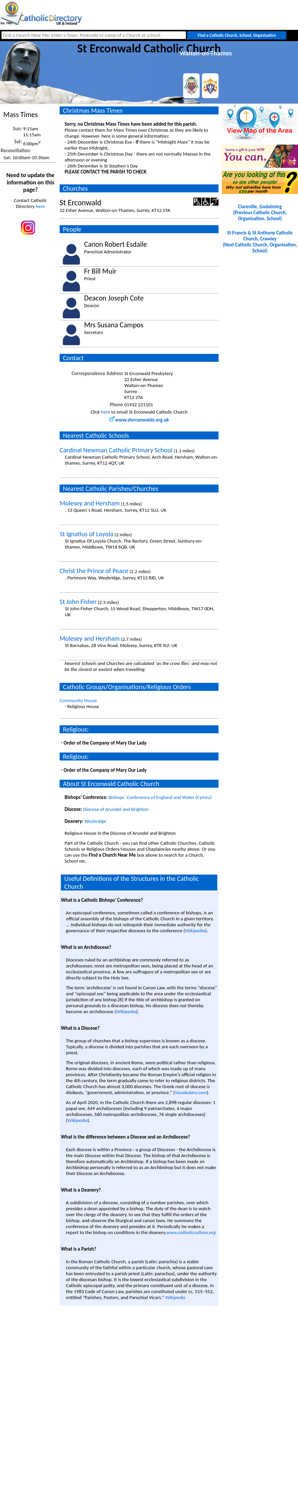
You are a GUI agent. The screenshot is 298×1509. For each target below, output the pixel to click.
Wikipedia (195, 931)
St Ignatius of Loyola (86, 534)
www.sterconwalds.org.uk (139, 420)
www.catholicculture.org (191, 1232)
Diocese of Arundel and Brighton (115, 809)
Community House (78, 700)
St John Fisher (78, 602)
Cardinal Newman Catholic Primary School (116, 450)
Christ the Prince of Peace (94, 571)
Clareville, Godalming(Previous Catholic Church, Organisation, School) (260, 213)
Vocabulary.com (191, 1092)
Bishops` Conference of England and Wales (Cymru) (160, 797)
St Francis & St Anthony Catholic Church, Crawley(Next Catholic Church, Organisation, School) (260, 242)
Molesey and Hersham (90, 503)
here (40, 206)
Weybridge (95, 821)
